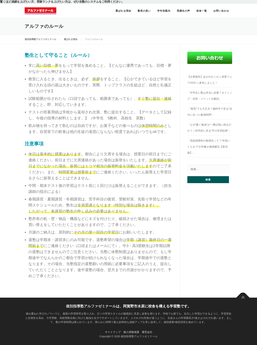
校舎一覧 (201, 10)
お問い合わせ (221, 10)
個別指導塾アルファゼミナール (91, 306)
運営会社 (147, 332)
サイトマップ (113, 332)
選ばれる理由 (123, 10)
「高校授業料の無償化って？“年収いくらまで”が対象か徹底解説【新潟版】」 (208, 146)
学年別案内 (163, 10)
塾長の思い (144, 10)
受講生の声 (183, 10)
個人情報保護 (131, 332)
